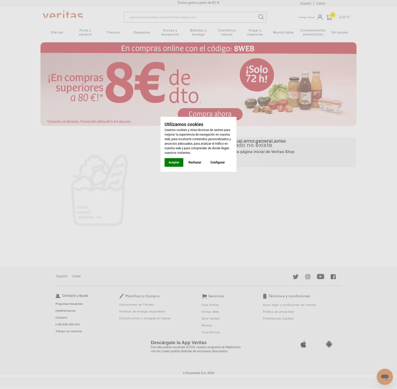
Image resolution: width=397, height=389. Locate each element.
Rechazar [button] (194, 162)
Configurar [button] (217, 162)
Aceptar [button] (174, 162)
